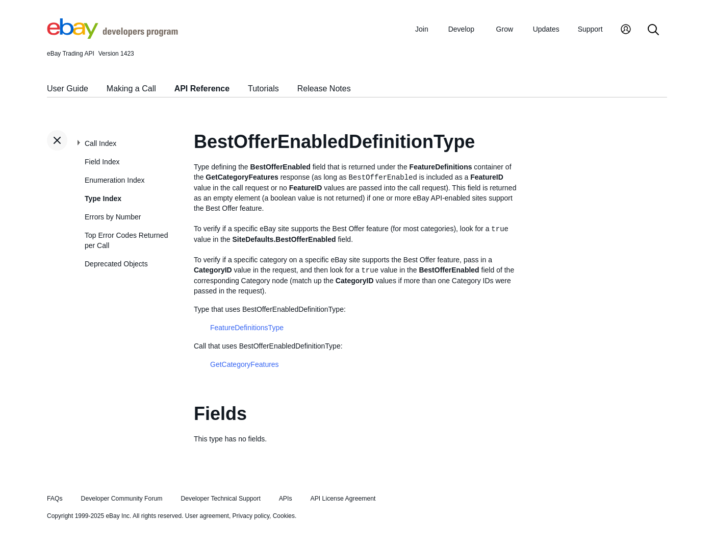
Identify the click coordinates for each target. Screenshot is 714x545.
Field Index (102, 162)
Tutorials (263, 88)
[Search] (653, 30)
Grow (504, 29)
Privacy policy (251, 515)
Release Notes (324, 88)
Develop (461, 29)
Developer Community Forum (122, 498)
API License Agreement (342, 498)
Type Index (103, 198)
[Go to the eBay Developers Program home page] (112, 36)
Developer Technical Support (220, 498)
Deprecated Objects (116, 264)
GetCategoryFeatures (244, 364)
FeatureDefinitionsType (247, 328)
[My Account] (625, 30)
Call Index (100, 143)
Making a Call (131, 88)
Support (590, 29)
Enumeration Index (115, 180)
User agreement (207, 515)
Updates (546, 29)
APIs (285, 498)
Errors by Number (113, 217)
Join (421, 29)
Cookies (284, 515)
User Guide (67, 88)
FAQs (55, 498)
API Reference (202, 88)
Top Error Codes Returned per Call (126, 240)
